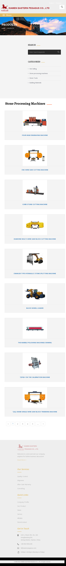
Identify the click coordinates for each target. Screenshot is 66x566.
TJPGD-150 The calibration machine (35, 377)
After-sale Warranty (24, 484)
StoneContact (22, 522)
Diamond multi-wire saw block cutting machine (35, 239)
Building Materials (34, 83)
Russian (58, 3)
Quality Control (22, 476)
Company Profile (23, 502)
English (51, 3)
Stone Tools (33, 78)
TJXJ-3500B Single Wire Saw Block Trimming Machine (35, 412)
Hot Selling (32, 69)
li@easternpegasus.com (28, 548)
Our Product (21, 506)
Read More (21, 460)
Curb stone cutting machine (34, 204)
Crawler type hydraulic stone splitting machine (35, 273)
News (19, 510)
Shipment (20, 480)
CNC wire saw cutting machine (35, 170)
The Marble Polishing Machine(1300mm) (35, 343)
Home (3, 28)
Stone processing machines (38, 73)
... (38, 424)
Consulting (21, 488)
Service (19, 514)
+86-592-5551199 (26, 544)
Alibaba (19, 518)
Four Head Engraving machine (35, 135)
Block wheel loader (34, 308)
